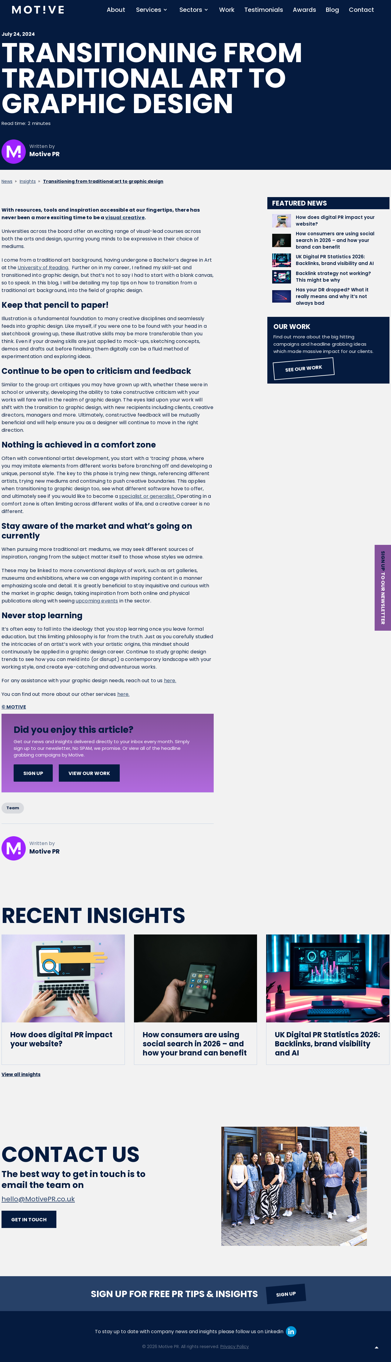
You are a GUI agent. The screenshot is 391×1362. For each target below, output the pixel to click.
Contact (361, 9)
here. (170, 680)
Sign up (382, 561)
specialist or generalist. (147, 496)
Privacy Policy (234, 1347)
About (116, 9)
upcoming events (97, 600)
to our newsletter (382, 598)
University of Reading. (43, 267)
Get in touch (29, 1219)
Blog (332, 9)
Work (227, 9)
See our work (303, 368)
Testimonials (263, 9)
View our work (89, 773)
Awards (304, 9)
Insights (28, 181)
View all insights (21, 1074)
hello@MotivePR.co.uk (38, 1199)
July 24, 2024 (18, 35)
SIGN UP (33, 773)
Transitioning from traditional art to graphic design (103, 181)
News (7, 181)
